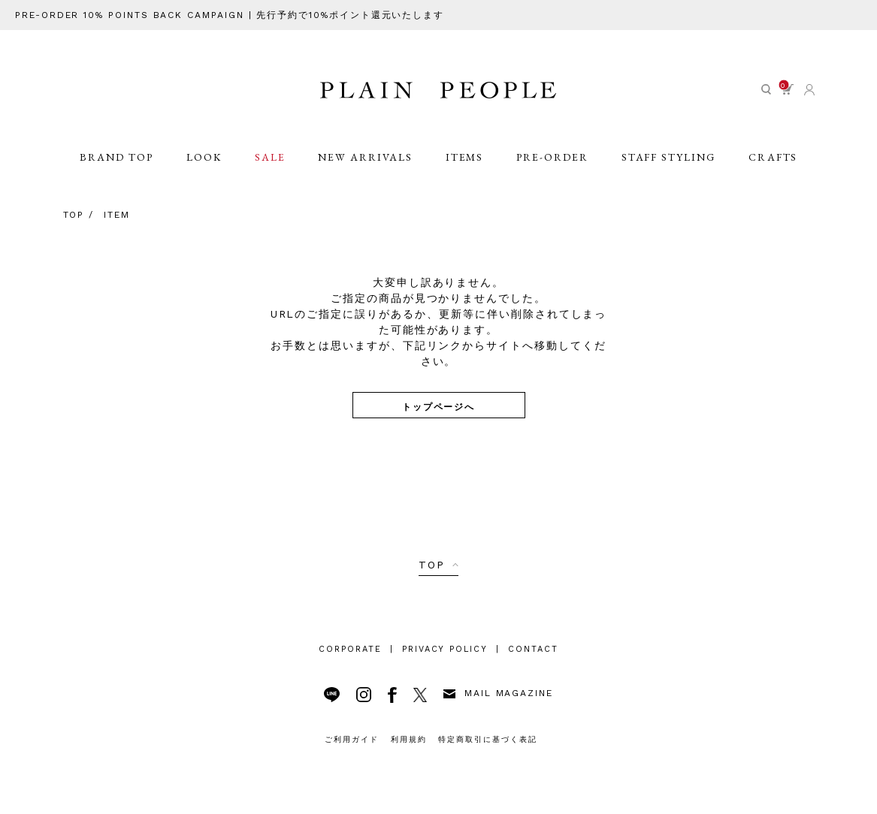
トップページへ (439, 405)
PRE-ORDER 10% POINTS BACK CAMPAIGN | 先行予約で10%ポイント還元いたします (230, 15)
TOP (432, 565)
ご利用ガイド (352, 739)
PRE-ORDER (553, 166)
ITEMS (465, 166)
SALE (270, 166)
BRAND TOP (115, 166)
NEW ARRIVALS (366, 166)
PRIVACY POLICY (445, 649)
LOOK (204, 166)
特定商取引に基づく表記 (487, 739)
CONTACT (533, 649)
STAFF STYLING (669, 166)
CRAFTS (774, 166)
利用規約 (409, 739)
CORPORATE (350, 649)
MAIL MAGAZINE (498, 693)
